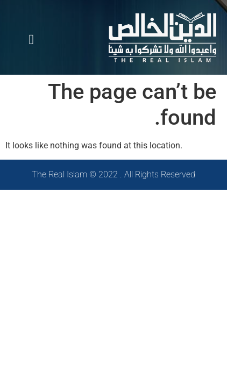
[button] (31, 40)
